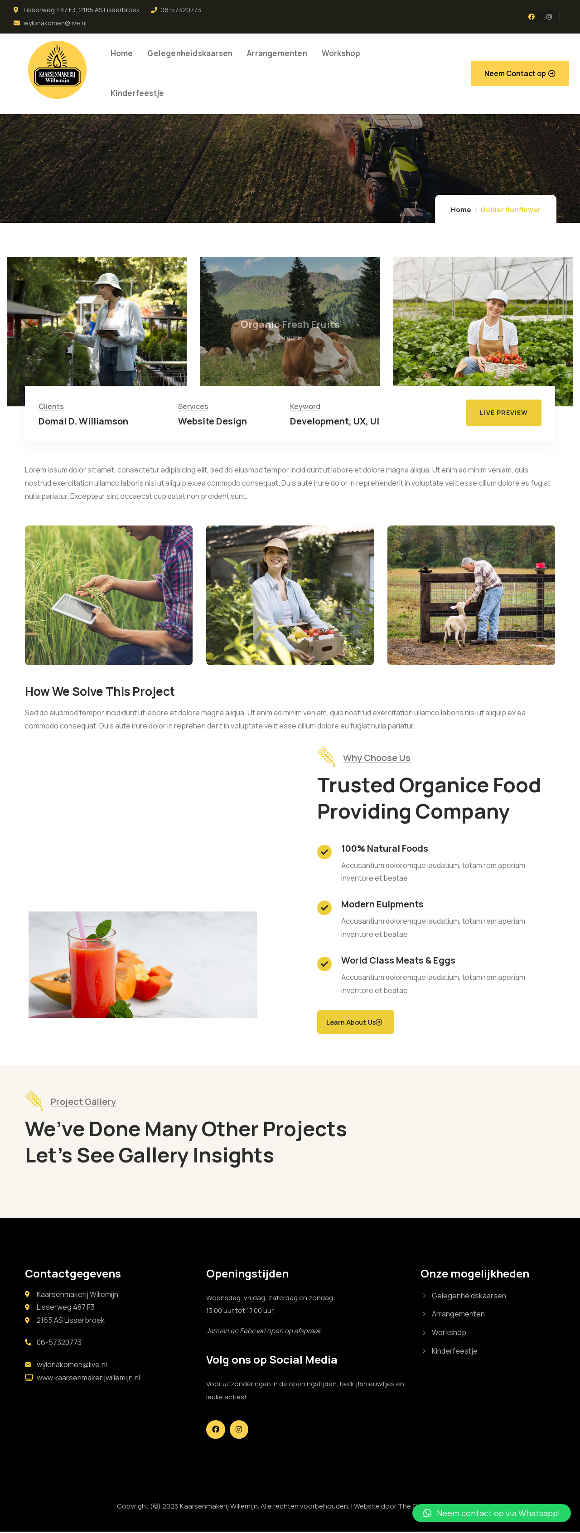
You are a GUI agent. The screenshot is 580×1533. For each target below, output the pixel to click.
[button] (520, 73)
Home (461, 209)
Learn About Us (358, 1022)
